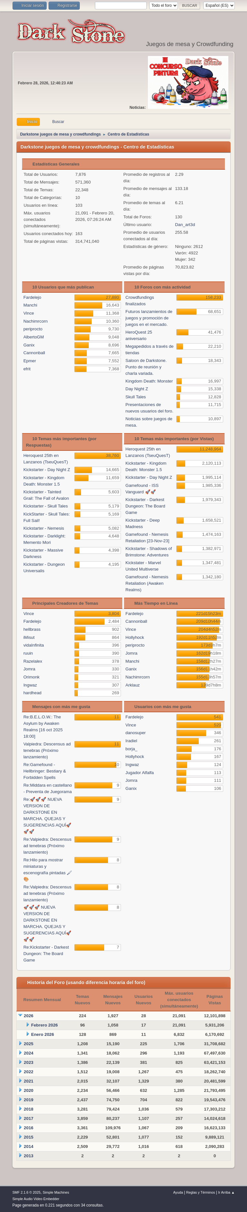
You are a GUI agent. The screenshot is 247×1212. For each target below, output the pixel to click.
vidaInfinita (33, 645)
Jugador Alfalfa (139, 772)
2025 (28, 1043)
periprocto (32, 329)
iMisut (29, 637)
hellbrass (32, 629)
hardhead (32, 692)
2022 (28, 1071)
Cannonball (34, 352)
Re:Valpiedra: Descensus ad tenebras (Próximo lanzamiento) (47, 846)
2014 (28, 1146)
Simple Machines (56, 1192)
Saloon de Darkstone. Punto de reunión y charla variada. (146, 367)
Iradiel (131, 740)
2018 (28, 1109)
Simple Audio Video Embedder (35, 1199)
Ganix (29, 345)
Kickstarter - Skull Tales (45, 506)
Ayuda (178, 1192)
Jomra (29, 669)
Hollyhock (134, 637)
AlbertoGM (33, 337)
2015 (28, 1137)
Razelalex (32, 661)
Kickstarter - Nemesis (43, 528)
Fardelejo (32, 297)
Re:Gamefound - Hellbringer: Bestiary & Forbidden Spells (44, 771)
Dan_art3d (185, 224)
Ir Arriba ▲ (226, 1192)
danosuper (135, 732)
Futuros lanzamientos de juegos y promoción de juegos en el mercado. (148, 318)
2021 (28, 1081)
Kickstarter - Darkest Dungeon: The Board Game (145, 506)
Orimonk (31, 677)
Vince (28, 313)
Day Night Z (136, 388)
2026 (28, 1015)
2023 (28, 1062)
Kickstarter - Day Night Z (46, 469)
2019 (28, 1099)
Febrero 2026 (44, 1025)
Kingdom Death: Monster (149, 381)
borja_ (131, 748)
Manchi (30, 305)
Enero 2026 (42, 1034)
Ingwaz (30, 685)
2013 (28, 1155)
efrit (27, 368)
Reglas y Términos (200, 1192)
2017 (28, 1118)
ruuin (28, 653)
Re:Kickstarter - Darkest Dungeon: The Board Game (46, 953)
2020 (28, 1090)
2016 (28, 1127)
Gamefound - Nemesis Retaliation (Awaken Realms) (146, 583)
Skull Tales (135, 396)
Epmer (29, 360)
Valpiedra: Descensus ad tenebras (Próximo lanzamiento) (47, 750)
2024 (28, 1053)
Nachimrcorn (35, 321)
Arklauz (132, 685)
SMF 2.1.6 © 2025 (26, 1192)
